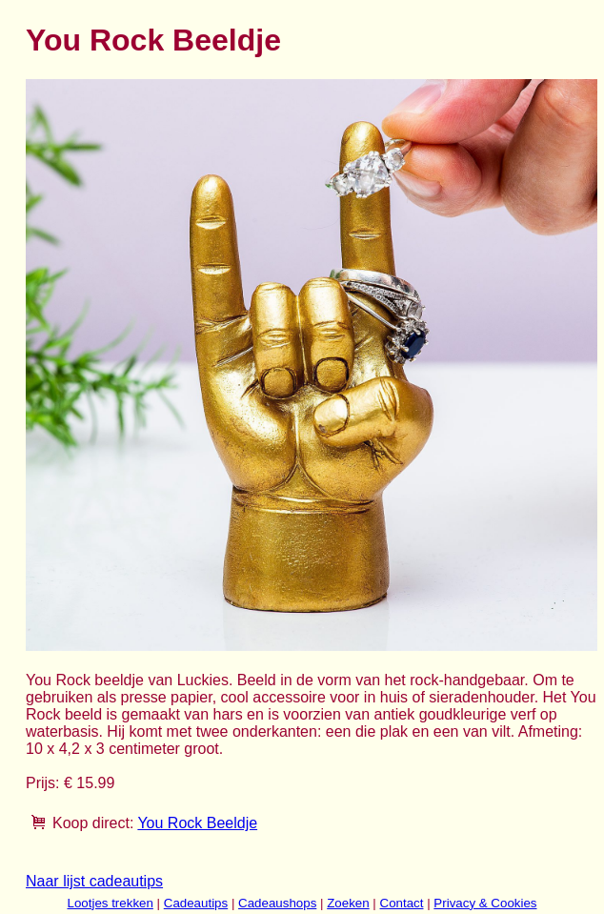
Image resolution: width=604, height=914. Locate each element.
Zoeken (348, 903)
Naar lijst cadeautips (94, 881)
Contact (402, 903)
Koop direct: (92, 823)
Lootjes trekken (109, 903)
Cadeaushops (277, 903)
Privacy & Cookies (484, 903)
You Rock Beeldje (197, 823)
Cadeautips (196, 903)
